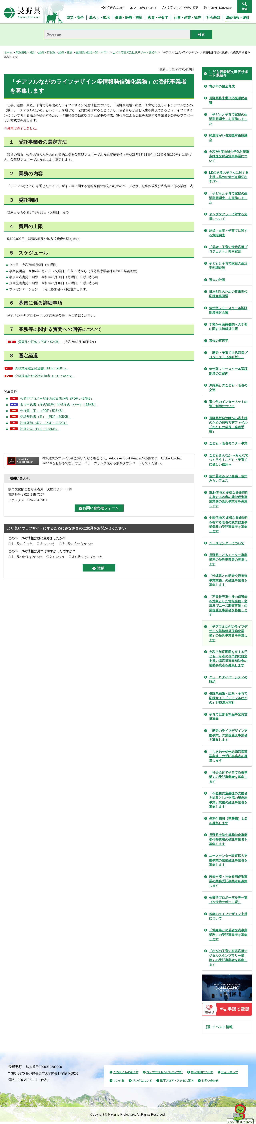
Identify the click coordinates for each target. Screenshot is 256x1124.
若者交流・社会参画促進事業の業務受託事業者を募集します (228, 881)
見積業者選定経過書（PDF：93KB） (41, 368)
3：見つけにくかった (87, 556)
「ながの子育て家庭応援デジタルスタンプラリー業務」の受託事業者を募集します (228, 957)
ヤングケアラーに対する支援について (228, 216)
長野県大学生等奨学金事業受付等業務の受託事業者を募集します (228, 839)
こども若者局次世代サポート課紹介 (134, 52)
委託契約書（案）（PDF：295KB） (45, 416)
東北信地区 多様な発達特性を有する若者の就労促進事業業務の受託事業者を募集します (228, 499)
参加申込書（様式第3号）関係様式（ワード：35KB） (58, 404)
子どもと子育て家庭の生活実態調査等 (228, 266)
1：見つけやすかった (27, 556)
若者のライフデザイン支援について (228, 916)
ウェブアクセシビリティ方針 (164, 1074)
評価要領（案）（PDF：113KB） (44, 423)
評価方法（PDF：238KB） (39, 429)
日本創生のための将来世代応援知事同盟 (228, 294)
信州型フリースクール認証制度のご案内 (228, 371)
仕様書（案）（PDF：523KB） (42, 410)
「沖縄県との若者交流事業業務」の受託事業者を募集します (228, 934)
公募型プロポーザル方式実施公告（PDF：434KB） (57, 398)
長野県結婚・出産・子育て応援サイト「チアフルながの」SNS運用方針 (228, 698)
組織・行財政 (46, 52)
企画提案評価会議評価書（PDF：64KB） (44, 376)
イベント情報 (224, 1028)
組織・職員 (65, 52)
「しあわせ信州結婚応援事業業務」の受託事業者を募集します (228, 756)
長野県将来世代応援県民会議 (228, 100)
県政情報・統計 (25, 52)
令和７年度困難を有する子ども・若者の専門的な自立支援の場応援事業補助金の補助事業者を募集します (228, 658)
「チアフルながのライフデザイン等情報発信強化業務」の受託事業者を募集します (228, 633)
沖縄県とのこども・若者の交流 (228, 387)
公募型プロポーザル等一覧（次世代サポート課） (228, 900)
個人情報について (202, 1074)
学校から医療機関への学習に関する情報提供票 (228, 327)
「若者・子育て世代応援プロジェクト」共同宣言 (228, 249)
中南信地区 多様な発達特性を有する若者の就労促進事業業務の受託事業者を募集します (228, 524)
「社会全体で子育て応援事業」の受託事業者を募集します (228, 777)
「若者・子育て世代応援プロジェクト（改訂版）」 (228, 355)
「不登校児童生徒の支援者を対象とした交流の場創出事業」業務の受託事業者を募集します (228, 800)
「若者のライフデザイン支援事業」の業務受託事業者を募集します (228, 735)
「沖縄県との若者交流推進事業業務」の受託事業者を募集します (228, 580)
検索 (244, 9)
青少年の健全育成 (222, 86)
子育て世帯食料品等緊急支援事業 (228, 717)
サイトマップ (229, 1074)
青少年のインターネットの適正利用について (228, 404)
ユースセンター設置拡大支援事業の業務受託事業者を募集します (228, 860)
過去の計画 (217, 280)
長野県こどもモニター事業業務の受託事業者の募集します (228, 559)
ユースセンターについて (226, 543)
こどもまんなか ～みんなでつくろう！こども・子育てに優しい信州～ (228, 460)
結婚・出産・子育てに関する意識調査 (228, 233)
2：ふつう (47, 543)
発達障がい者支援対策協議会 (228, 137)
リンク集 (118, 1083)
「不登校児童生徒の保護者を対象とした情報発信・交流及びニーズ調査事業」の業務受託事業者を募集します (228, 606)
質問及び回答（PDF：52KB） (39, 342)
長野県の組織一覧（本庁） (92, 52)
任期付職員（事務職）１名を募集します (228, 821)
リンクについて (142, 1083)
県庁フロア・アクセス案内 (177, 1083)
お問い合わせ (210, 1083)
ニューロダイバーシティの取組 (228, 679)
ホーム (8, 52)
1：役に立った (22, 543)
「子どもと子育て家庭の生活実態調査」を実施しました (228, 119)
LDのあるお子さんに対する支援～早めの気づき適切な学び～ (228, 177)
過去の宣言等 (218, 340)
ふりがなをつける (145, 7)
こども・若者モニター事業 (228, 443)
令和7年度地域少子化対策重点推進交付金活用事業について (229, 156)
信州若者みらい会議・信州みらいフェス (228, 478)
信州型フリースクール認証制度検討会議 (228, 310)
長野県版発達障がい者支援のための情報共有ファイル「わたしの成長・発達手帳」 (228, 424)
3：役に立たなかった (78, 543)
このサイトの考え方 (125, 1074)
